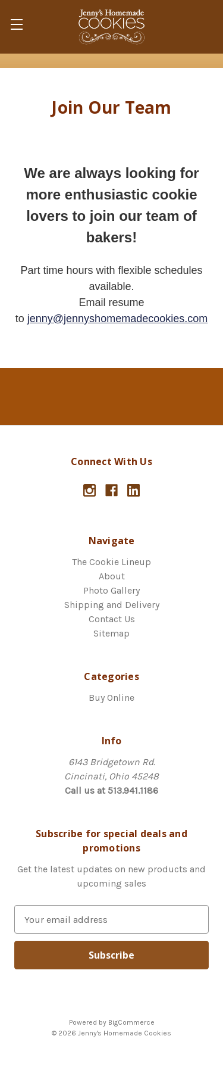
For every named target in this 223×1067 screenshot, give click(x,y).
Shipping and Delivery (111, 604)
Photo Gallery (111, 590)
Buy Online (111, 697)
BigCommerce (131, 1022)
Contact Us (112, 619)
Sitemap (111, 633)
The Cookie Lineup (111, 561)
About (112, 576)
